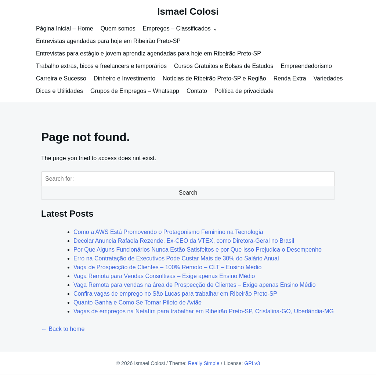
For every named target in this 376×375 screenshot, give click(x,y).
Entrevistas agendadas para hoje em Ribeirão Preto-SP (108, 41)
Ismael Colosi (188, 11)
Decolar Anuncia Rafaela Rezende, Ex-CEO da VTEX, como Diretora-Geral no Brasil (183, 241)
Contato (197, 91)
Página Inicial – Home (64, 28)
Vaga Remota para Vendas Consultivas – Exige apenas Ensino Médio (164, 276)
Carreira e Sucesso (61, 78)
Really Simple (204, 363)
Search (188, 193)
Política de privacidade (244, 91)
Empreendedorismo (306, 66)
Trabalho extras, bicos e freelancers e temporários (101, 66)
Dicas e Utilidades (59, 91)
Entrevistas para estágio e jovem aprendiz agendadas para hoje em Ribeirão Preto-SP (148, 53)
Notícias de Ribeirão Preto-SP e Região (214, 78)
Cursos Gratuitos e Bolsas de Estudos (223, 66)
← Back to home (62, 329)
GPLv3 (252, 363)
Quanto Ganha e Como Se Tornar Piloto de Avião (137, 302)
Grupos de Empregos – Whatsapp (134, 91)
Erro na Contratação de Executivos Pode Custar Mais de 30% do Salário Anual (176, 258)
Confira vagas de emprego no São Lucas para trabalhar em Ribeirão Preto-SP (175, 294)
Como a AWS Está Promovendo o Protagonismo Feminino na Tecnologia (168, 232)
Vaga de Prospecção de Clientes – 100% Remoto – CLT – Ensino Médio (167, 267)
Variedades (328, 78)
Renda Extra (290, 78)
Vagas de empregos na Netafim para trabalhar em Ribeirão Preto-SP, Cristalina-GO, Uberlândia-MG (203, 311)
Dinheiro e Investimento (124, 78)
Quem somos (118, 28)
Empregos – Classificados (177, 28)
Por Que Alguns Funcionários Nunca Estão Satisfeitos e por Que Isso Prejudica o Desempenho (197, 249)
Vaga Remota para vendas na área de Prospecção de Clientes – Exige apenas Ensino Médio (194, 285)
